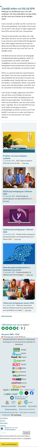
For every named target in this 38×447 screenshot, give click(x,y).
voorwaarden (8, 406)
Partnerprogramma (11, 409)
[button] (1, 6)
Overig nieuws (7, 316)
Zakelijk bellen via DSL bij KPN (18, 8)
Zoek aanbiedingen (9, 444)
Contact (3, 425)
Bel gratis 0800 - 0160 (10, 334)
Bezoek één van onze (21, 398)
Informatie (3, 423)
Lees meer (26, 163)
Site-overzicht (32, 406)
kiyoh (26, 325)
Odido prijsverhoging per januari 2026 (18, 303)
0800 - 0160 (11, 394)
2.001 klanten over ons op (12, 325)
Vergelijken (4, 418)
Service (2, 421)
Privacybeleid (22, 406)
